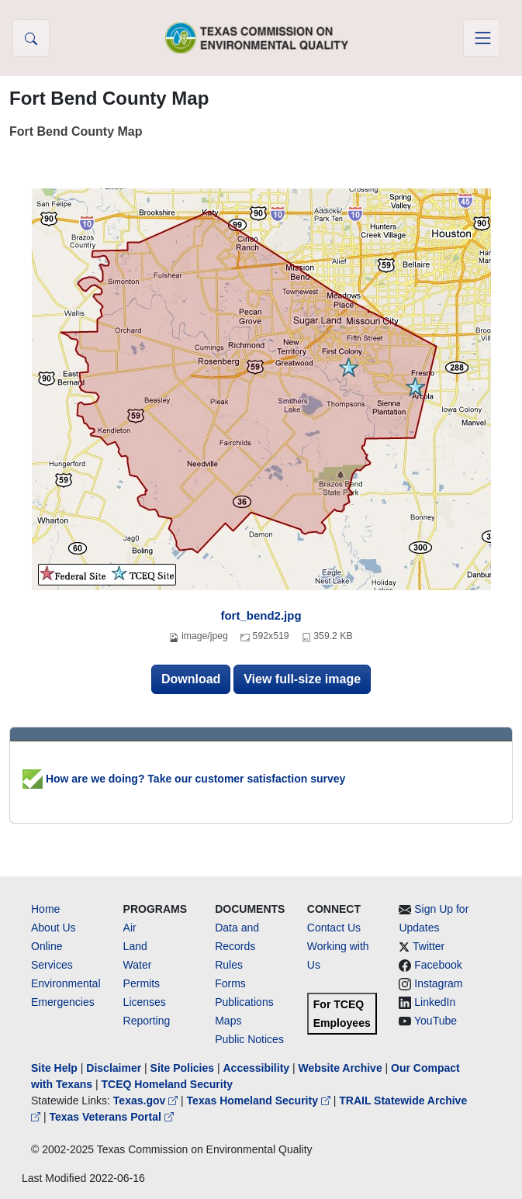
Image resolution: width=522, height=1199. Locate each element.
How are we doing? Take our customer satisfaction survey (183, 778)
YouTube (435, 1020)
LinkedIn (434, 1002)
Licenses (144, 1002)
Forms (230, 983)
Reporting (147, 1020)
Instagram (438, 983)
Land (135, 946)
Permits (141, 983)
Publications (244, 1002)
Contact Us (334, 927)
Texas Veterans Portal (111, 1117)
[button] (31, 38)
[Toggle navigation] (481, 38)
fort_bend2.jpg (260, 615)
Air (130, 927)
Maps (228, 1020)
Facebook (438, 965)
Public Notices (249, 1039)
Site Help (54, 1068)
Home (45, 909)
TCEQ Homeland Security (167, 1084)
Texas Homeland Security (260, 1100)
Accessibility (257, 1068)
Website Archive (340, 1068)
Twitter (428, 946)
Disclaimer (113, 1068)
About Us (53, 927)
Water (137, 965)
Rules (229, 965)
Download (190, 679)
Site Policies (182, 1068)
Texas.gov (147, 1100)
